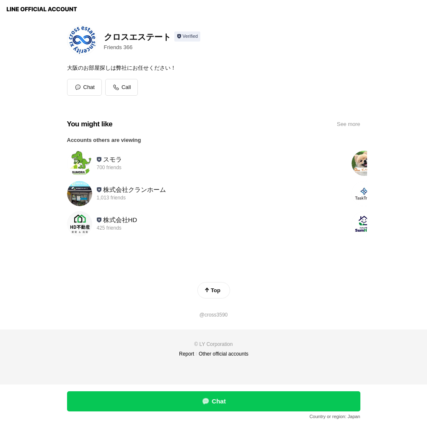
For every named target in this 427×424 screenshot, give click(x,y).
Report (186, 354)
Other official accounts (223, 354)
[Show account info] (187, 36)
